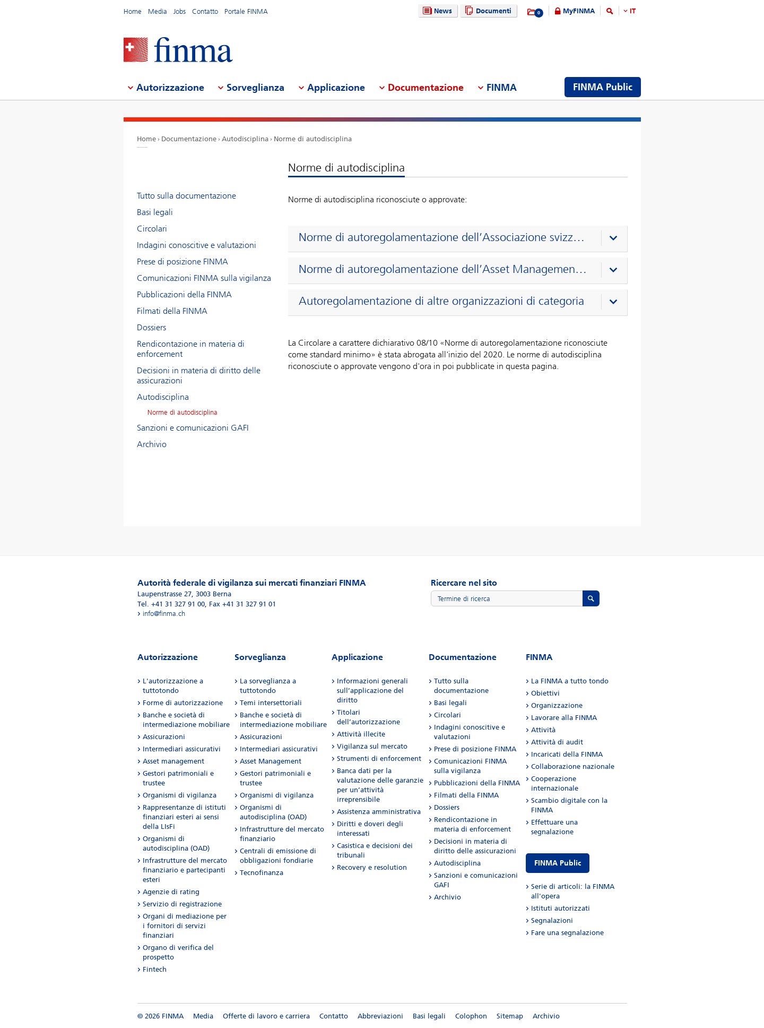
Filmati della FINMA (172, 311)
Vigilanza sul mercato (372, 746)
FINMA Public (557, 863)
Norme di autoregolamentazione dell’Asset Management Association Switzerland (444, 269)
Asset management (173, 761)
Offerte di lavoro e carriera (266, 1016)
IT (633, 11)
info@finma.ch (164, 614)
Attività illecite (361, 734)
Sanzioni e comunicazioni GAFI (193, 428)
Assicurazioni (164, 737)
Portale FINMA (246, 11)
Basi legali (155, 212)
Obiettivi (545, 693)
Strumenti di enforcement (379, 759)
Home (133, 11)
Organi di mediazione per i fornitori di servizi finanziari (185, 925)
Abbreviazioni (380, 1016)
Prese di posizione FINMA (182, 261)
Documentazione (188, 139)
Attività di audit (557, 742)
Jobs (179, 11)
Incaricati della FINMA (567, 754)
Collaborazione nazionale (572, 766)
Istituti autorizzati (560, 908)
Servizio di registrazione (182, 904)
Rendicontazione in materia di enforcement (191, 349)
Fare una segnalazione (567, 933)
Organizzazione (557, 705)
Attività (543, 730)
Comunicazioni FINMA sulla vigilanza (204, 278)
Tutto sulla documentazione (186, 196)
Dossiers (151, 327)
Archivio (152, 444)
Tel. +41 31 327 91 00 (171, 604)
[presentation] (460, 238)
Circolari (152, 229)
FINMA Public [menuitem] (602, 87)
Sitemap (510, 1016)
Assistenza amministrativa (379, 812)
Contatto (205, 11)
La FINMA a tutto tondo (570, 681)
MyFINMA (579, 11)
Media (157, 11)
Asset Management (270, 761)
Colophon (471, 1016)
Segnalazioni (552, 920)
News (436, 11)
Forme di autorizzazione (183, 703)
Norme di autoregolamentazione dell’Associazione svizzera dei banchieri (444, 237)
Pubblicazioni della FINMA (184, 294)
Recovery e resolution (372, 867)
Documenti (486, 11)
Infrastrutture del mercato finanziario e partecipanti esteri (185, 870)
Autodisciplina (245, 139)
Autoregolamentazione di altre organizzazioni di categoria (441, 301)
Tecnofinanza (261, 873)
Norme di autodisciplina (313, 139)
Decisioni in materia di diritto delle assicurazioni (199, 375)
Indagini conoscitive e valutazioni (196, 245)
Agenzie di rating (171, 892)
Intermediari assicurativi (182, 749)
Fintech (155, 969)
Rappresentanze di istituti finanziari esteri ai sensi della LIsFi (184, 816)
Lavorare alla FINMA (564, 718)
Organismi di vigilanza (179, 795)
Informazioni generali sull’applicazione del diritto (372, 690)
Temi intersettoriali (271, 703)
